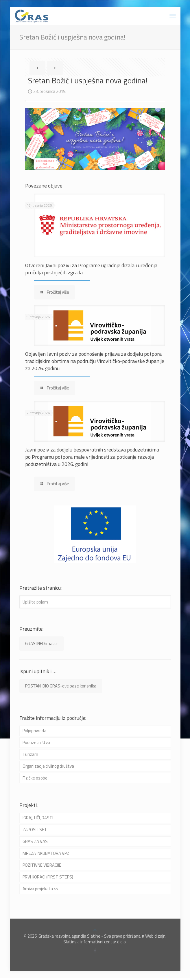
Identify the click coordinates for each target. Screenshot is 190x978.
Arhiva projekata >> (40, 888)
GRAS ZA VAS (35, 841)
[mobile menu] (173, 16)
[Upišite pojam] (95, 601)
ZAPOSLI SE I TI (37, 829)
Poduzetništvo (36, 742)
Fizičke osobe (35, 778)
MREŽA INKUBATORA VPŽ (46, 853)
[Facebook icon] (95, 950)
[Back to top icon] (95, 930)
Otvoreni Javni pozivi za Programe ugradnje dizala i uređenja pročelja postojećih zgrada (91, 268)
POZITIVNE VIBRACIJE (42, 865)
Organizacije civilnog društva (48, 766)
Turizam (30, 754)
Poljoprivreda (34, 730)
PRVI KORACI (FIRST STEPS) (48, 877)
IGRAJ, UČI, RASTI (38, 817)
